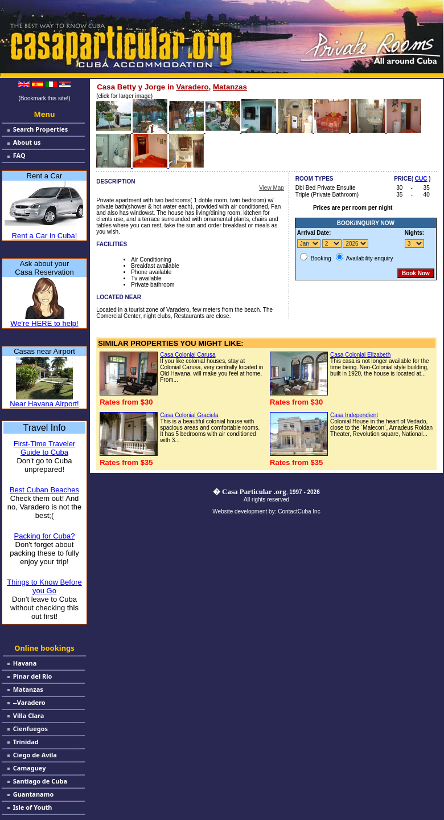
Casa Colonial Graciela (189, 415)
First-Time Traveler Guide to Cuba (45, 447)
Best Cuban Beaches (44, 490)
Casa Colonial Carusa (187, 355)
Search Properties (40, 129)
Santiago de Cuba (40, 781)
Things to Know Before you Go (44, 586)
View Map (271, 188)
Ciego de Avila (35, 754)
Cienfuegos (30, 728)
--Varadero (29, 702)
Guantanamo (33, 794)
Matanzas (28, 689)
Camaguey (29, 768)
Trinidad (26, 741)
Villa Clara (28, 715)
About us (27, 142)
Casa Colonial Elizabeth (360, 355)
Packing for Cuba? (44, 536)
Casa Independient (354, 415)
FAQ (19, 155)
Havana (25, 663)
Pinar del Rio (32, 676)
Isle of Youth (32, 807)
